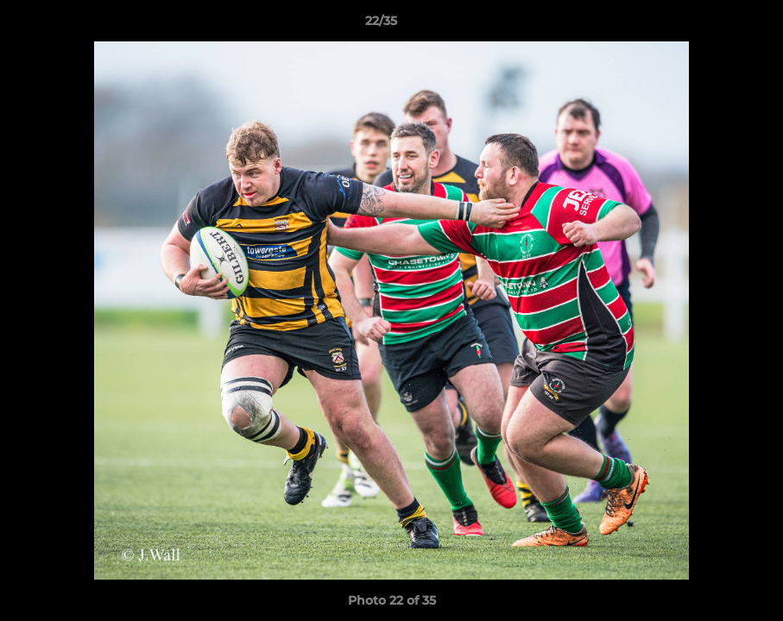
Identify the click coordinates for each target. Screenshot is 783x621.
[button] (710, 25)
